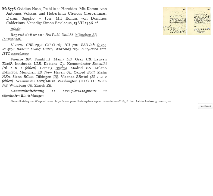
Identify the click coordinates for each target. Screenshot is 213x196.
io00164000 (20, 53)
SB (39, 72)
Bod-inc (23, 49)
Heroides (69, 8)
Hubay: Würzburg (57, 49)
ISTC (6, 53)
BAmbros (9, 72)
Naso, (38, 8)
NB (5, 85)
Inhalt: (16, 29)
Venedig (34, 22)
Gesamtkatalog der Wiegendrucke (32, 101)
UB (69, 59)
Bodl (91, 72)
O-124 (101, 44)
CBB (29, 44)
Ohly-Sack (90, 49)
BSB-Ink (88, 44)
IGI (67, 44)
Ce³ (48, 44)
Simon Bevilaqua (57, 22)
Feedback (205, 106)
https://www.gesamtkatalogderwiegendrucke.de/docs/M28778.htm (94, 101)
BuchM (61, 68)
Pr (4, 49)
